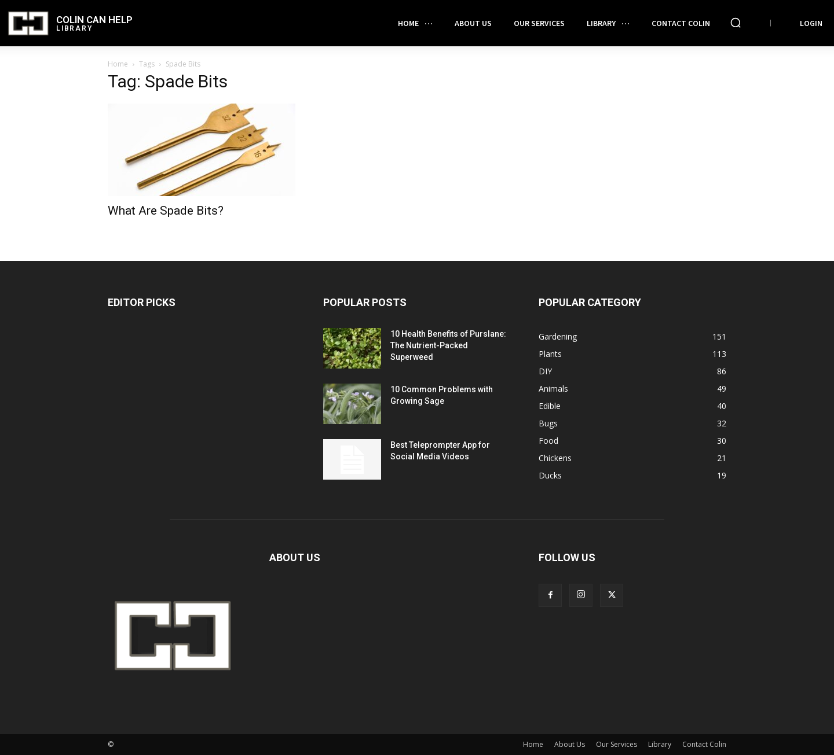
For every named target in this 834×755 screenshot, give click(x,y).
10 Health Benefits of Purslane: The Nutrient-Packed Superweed (448, 345)
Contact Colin (704, 744)
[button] (735, 22)
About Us (569, 744)
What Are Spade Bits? (166, 211)
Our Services (616, 744)
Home (118, 64)
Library (659, 744)
